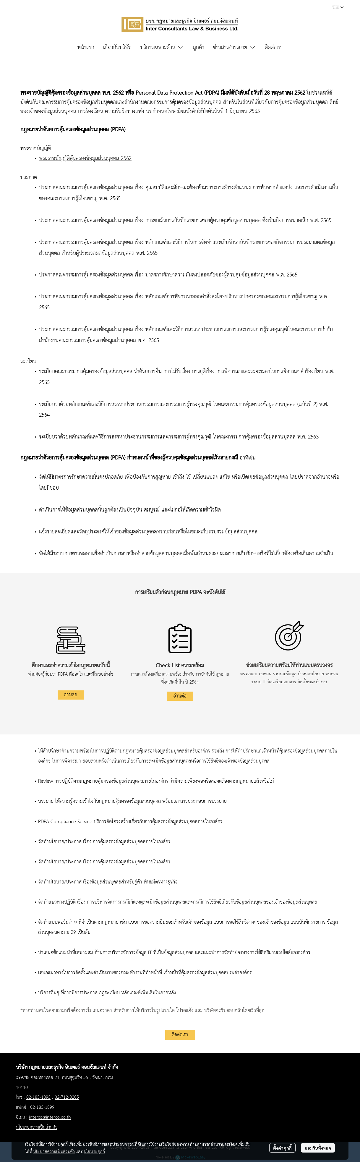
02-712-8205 (67, 1097)
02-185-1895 (38, 1097)
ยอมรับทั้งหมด (318, 1147)
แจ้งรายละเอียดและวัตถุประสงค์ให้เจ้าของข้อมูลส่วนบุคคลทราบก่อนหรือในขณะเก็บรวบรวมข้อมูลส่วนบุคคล (148, 532)
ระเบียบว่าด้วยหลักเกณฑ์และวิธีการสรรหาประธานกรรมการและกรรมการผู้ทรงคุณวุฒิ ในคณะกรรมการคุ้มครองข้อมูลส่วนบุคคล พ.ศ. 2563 (179, 437)
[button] (338, 7)
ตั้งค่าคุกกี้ (282, 1147)
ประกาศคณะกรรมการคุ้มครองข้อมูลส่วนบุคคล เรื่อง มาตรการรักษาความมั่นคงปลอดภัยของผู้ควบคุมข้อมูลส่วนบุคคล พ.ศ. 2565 (168, 275)
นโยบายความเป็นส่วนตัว (54, 1151)
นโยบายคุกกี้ (94, 1151)
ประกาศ (28, 178)
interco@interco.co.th (50, 1117)
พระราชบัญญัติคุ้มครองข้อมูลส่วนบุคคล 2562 (85, 158)
